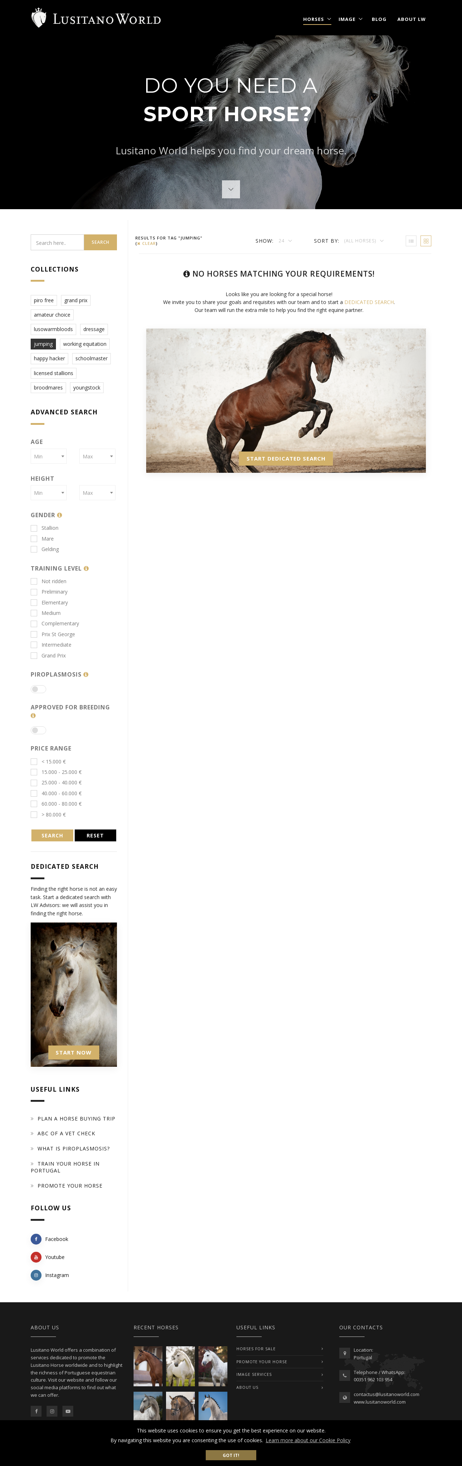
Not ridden (48, 581)
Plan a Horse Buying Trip (77, 1118)
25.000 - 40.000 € (56, 782)
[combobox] (49, 456)
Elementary (49, 602)
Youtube (48, 1257)
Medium (46, 612)
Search (100, 242)
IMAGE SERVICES (254, 1374)
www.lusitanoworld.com (380, 1402)
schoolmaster (91, 358)
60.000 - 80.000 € (56, 803)
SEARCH (52, 835)
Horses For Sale (256, 1348)
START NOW (74, 1052)
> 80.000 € (48, 814)
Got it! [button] (231, 1455)
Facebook (49, 1239)
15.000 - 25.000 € (56, 772)
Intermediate (51, 644)
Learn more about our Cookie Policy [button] (308, 1440)
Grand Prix (48, 655)
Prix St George (53, 634)
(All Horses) (361, 241)
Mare (42, 538)
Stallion (44, 527)
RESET (95, 835)
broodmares (48, 387)
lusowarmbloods (53, 329)
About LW (411, 19)
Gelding (45, 549)
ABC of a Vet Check (66, 1133)
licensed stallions (53, 373)
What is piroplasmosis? (74, 1148)
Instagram (50, 1275)
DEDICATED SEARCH (369, 302)
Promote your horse (70, 1185)
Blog (379, 19)
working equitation (84, 343)
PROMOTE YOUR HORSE (261, 1361)
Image (347, 19)
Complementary (55, 623)
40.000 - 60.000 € (56, 793)
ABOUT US (247, 1387)
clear (146, 243)
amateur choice (52, 314)
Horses (313, 19)
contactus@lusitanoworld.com (386, 1394)
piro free (44, 300)
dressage (94, 329)
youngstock (86, 387)
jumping (43, 343)
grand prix (75, 300)
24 (282, 241)
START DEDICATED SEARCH (286, 458)
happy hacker (49, 358)
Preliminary (49, 591)
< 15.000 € (48, 761)
